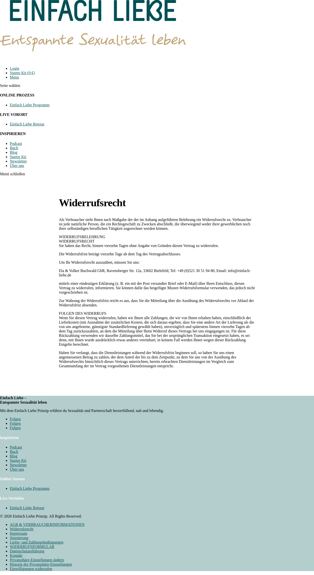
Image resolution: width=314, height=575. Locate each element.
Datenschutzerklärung (27, 551)
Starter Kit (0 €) (22, 73)
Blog (13, 152)
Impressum (18, 533)
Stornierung (19, 538)
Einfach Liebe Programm (30, 105)
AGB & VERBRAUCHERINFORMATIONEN (47, 524)
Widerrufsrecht (21, 529)
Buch (14, 148)
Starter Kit (18, 157)
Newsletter (18, 161)
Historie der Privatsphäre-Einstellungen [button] (41, 564)
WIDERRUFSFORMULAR (32, 547)
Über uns (17, 166)
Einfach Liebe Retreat (27, 124)
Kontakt (16, 555)
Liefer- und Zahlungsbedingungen (36, 542)
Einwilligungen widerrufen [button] (31, 569)
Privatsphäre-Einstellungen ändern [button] (37, 560)
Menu (14, 77)
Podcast (16, 143)
